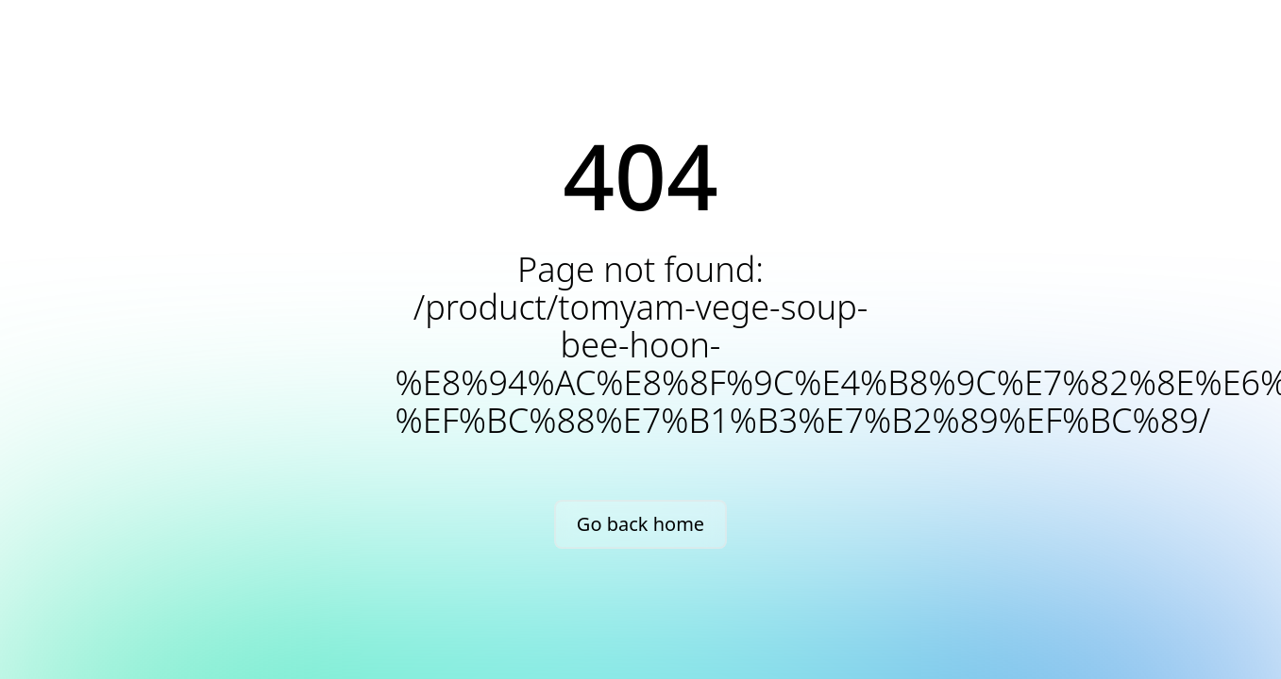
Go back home (640, 524)
